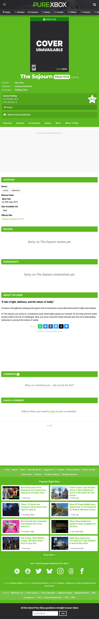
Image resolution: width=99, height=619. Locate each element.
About (15, 470)
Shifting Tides (21, 90)
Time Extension (48, 593)
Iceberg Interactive (23, 86)
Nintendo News (82, 593)
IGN (93, 593)
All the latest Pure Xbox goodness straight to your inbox (49, 607)
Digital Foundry (65, 593)
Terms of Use (88, 470)
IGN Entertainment (40, 583)
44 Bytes (60, 583)
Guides (48, 123)
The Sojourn (45, 76)
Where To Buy (71, 123)
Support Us (49, 470)
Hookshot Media (16, 583)
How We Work (34, 470)
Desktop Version (69, 474)
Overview (7, 123)
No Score (8, 107)
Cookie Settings (52, 474)
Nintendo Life (17, 593)
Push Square (32, 593)
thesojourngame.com (12, 219)
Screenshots (34, 123)
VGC (39, 597)
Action (5, 190)
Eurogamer (29, 597)
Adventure (16, 190)
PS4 (5, 210)
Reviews (20, 123)
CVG (66, 597)
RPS (73, 597)
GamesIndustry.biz (53, 597)
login (52, 411)
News (58, 123)
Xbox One (19, 82)
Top (6, 470)
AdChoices (70, 583)
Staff (22, 470)
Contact (60, 470)
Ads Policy (27, 474)
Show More (49, 555)
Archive (38, 474)
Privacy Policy (73, 470)
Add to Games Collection (16, 115)
